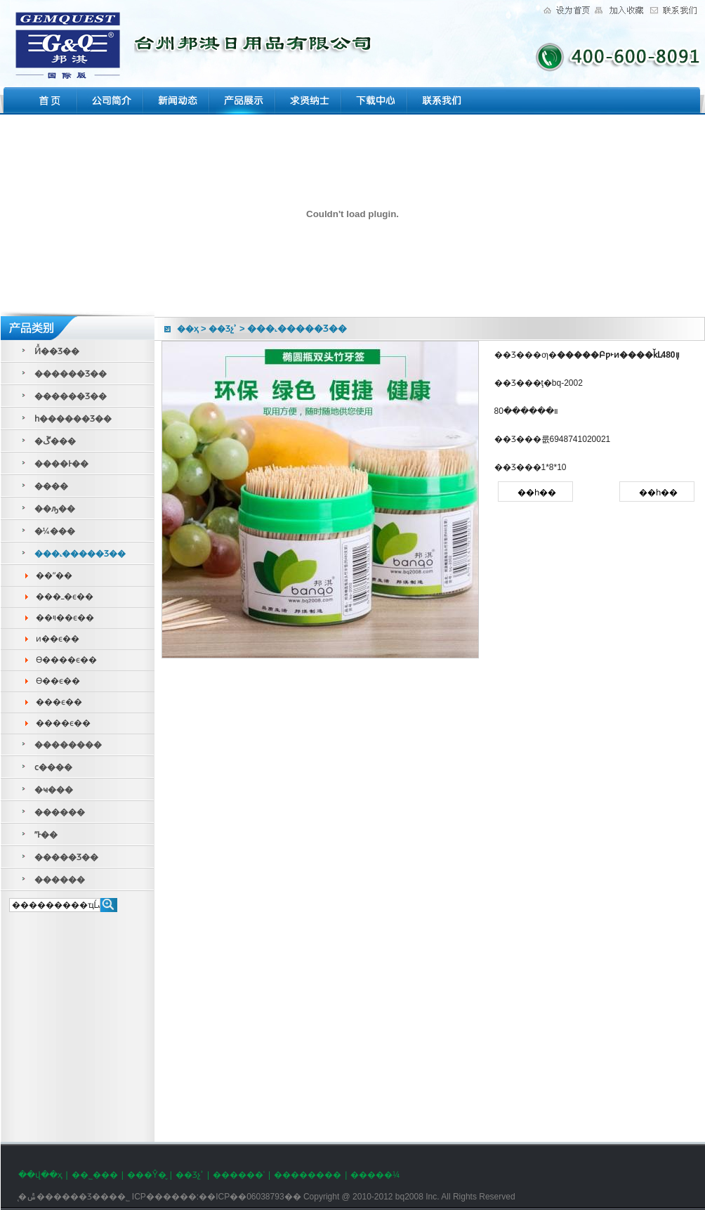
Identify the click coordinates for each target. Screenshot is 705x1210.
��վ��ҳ (40, 1175)
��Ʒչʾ (223, 329)
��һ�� (537, 492)
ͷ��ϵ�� (57, 639)
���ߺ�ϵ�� (64, 596)
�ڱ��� (55, 441)
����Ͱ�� (61, 464)
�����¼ (375, 1175)
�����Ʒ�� (66, 857)
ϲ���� (53, 767)
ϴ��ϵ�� (58, 681)
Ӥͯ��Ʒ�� (56, 351)
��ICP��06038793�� (250, 1197)
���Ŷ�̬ (146, 1175)
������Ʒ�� (70, 374)
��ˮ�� (54, 575)
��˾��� (95, 1175)
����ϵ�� (63, 723)
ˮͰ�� (46, 835)
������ (59, 812)
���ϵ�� (59, 702)
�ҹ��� (53, 790)
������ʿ (239, 1175)
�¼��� (54, 531)
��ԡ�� (54, 509)
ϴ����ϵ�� (66, 660)
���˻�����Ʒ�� (80, 554)
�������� (68, 745)
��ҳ (188, 329)
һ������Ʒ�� (73, 419)
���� (51, 486)
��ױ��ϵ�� (65, 618)
